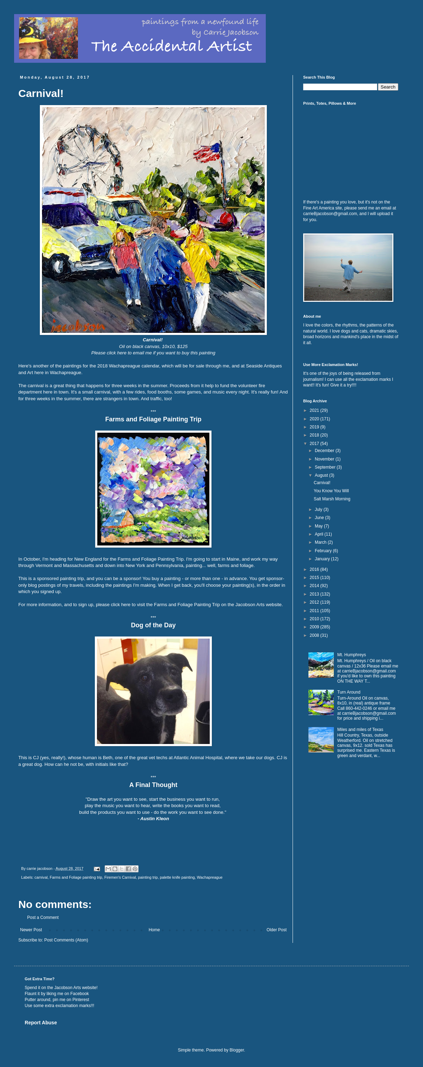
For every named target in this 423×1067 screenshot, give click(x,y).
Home (154, 929)
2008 (315, 635)
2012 (315, 602)
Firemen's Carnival (120, 877)
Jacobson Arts (67, 987)
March (321, 542)
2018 (315, 435)
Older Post (276, 929)
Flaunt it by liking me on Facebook (57, 993)
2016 (315, 569)
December (325, 450)
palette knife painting (177, 877)
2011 (315, 610)
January (323, 558)
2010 (315, 618)
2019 (315, 427)
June (320, 517)
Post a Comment (43, 917)
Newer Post (31, 929)
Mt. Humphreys (351, 654)
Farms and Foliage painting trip (76, 877)
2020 (315, 418)
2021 (315, 410)
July (319, 509)
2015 (315, 577)
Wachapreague (209, 877)
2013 (315, 594)
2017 (315, 443)
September (326, 467)
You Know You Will (331, 490)
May (319, 526)
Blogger (236, 1050)
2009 (315, 626)
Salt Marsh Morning (332, 498)
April (319, 534)
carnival (41, 877)
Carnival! (322, 482)
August (322, 475)
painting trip (148, 877)
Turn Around (349, 692)
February (324, 550)
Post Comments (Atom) (66, 940)
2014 (315, 585)
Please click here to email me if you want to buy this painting (153, 352)
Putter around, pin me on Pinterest (57, 999)
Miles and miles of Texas (360, 729)
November (325, 459)
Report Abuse (41, 1022)
